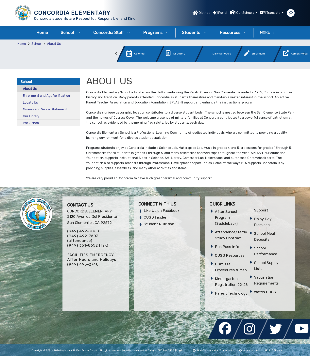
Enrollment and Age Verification (46, 96)
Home (42, 32)
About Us (54, 44)
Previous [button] (116, 54)
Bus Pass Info (227, 246)
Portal (222, 13)
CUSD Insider (155, 217)
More (267, 32)
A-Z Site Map (274, 350)
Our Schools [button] (245, 13)
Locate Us (30, 102)
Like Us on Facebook (161, 210)
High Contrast (251, 350)
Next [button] (304, 54)
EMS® (171, 350)
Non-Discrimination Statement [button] (215, 350)
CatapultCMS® (156, 350)
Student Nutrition (159, 224)
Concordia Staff (111, 32)
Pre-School (31, 123)
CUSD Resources (230, 255)
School (70, 32)
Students (194, 32)
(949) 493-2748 (83, 264)
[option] (133, 55)
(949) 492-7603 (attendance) (82, 238)
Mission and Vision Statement (45, 109)
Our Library (31, 116)
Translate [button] (273, 13)
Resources (233, 32)
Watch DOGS (265, 292)
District (204, 13)
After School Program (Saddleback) (226, 217)
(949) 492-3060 (83, 231)
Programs (156, 32)
